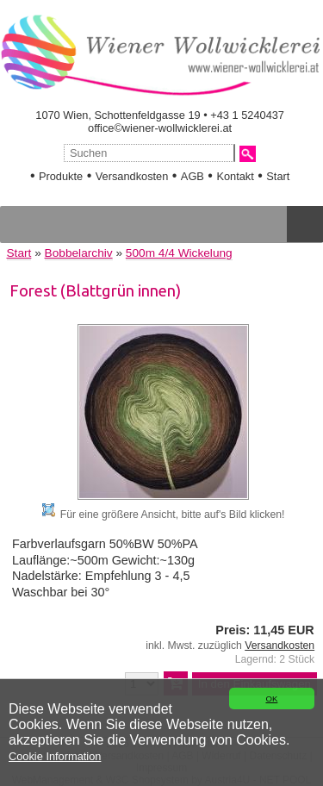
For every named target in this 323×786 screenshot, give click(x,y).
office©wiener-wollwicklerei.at (160, 128)
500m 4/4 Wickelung (179, 252)
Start (277, 176)
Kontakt (234, 176)
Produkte (61, 176)
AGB (192, 176)
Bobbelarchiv (79, 252)
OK (271, 698)
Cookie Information (55, 756)
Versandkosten (132, 176)
